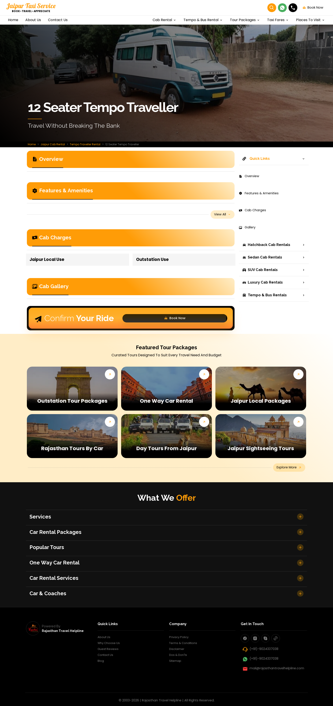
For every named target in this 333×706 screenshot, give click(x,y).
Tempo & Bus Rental (203, 20)
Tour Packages (245, 20)
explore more (286, 470)
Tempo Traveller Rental (85, 144)
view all (220, 215)
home (13, 20)
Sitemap (176, 681)
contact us (58, 20)
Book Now (208, 320)
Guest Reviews (109, 668)
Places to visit (310, 20)
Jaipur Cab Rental (53, 144)
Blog (101, 681)
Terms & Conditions (185, 662)
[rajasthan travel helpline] (33, 647)
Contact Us (107, 675)
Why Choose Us (110, 662)
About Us (105, 655)
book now (308, 8)
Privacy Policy (179, 655)
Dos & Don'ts (179, 675)
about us (33, 20)
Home (32, 144)
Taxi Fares (278, 20)
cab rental (164, 20)
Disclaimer (177, 668)
